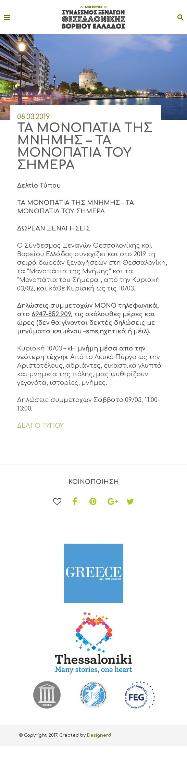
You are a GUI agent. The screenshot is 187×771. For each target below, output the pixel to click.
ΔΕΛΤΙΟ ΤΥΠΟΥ (40, 425)
